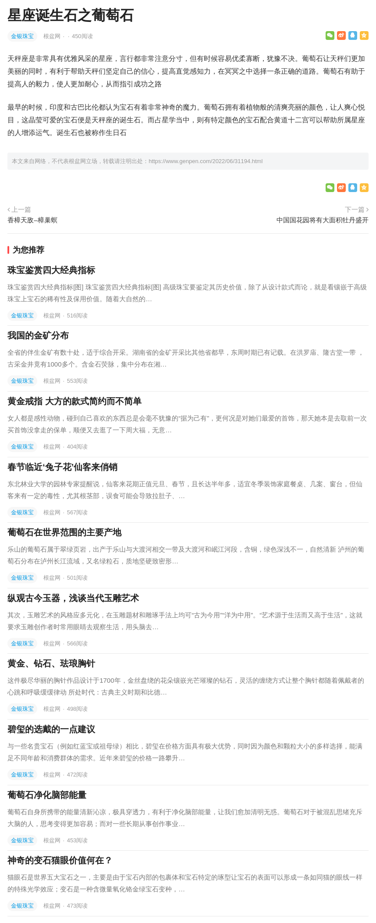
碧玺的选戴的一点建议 (51, 729)
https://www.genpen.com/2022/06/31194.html (205, 161)
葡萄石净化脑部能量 (46, 795)
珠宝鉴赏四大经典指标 (51, 270)
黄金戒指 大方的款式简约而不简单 (74, 401)
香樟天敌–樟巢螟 (32, 220)
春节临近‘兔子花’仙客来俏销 (62, 467)
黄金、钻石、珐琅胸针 (51, 663)
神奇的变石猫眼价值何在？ (60, 860)
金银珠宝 (22, 36)
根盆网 (52, 36)
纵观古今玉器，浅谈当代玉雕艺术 (73, 598)
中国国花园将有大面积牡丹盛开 (323, 220)
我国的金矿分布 (38, 335)
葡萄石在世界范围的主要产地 (64, 532)
